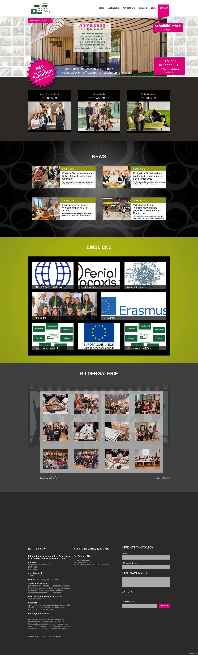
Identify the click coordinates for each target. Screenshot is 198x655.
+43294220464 (83, 560)
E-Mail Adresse (130, 563)
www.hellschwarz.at (36, 599)
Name (125, 553)
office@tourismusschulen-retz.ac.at (94, 565)
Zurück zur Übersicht (163, 478)
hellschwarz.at (193, 653)
